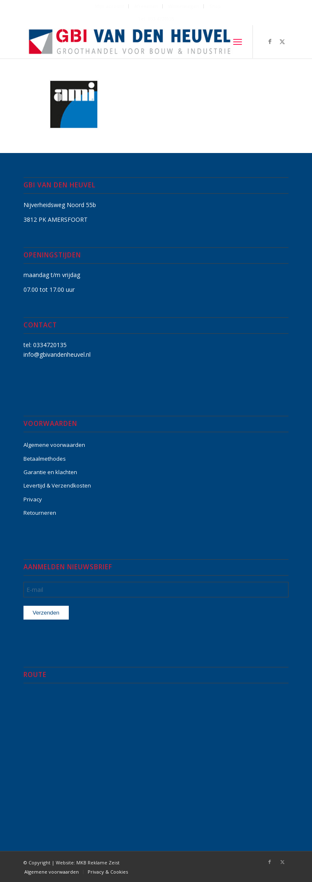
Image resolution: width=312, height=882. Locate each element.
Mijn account (109, 6)
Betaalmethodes (44, 458)
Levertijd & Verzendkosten (57, 485)
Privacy (32, 499)
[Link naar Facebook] (269, 41)
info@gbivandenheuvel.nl (57, 354)
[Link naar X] (282, 41)
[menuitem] (110, 6)
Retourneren (39, 512)
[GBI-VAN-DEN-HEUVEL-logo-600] (129, 41)
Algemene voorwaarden (54, 445)
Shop (215, 6)
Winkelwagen (183, 6)
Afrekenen (146, 6)
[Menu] (237, 41)
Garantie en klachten (50, 472)
